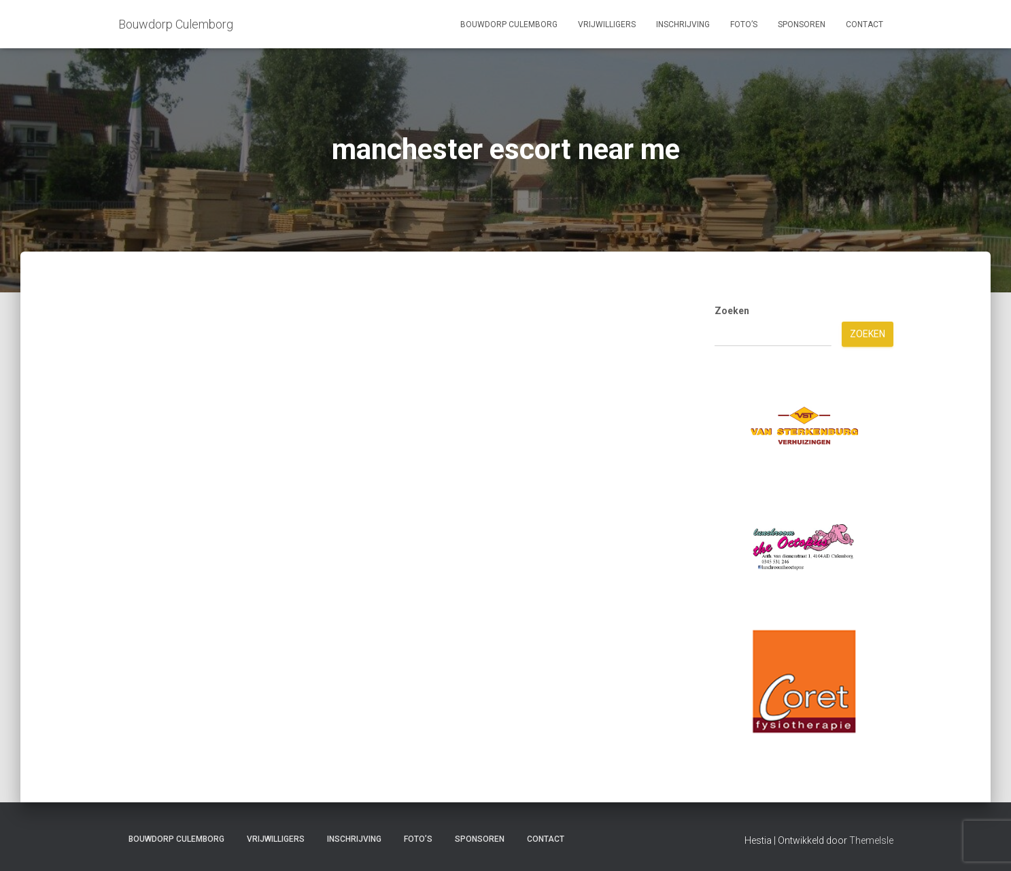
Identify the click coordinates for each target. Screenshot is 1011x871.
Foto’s (743, 24)
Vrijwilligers (607, 24)
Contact (864, 24)
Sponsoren (801, 24)
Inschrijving (683, 24)
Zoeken (732, 310)
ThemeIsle (871, 840)
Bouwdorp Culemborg (509, 24)
